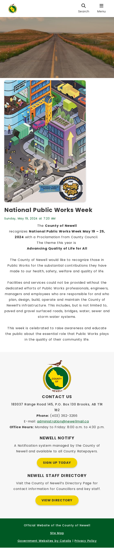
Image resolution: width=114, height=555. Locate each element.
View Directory (57, 507)
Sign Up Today (57, 470)
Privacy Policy (85, 548)
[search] (83, 8)
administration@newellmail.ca (63, 428)
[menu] (101, 8)
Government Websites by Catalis (44, 548)
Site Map (57, 540)
